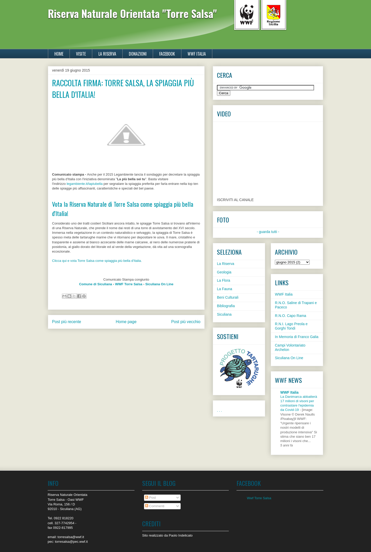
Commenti (154, 506)
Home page (126, 322)
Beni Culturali (227, 297)
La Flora (223, 280)
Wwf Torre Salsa (259, 498)
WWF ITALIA (197, 54)
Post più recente (66, 322)
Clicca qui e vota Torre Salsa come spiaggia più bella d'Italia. (97, 261)
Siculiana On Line (159, 284)
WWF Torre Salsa (128, 284)
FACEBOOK (167, 54)
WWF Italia (283, 294)
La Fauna (224, 289)
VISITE (81, 54)
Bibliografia (226, 306)
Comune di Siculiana (95, 284)
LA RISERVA (107, 54)
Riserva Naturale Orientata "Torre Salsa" (132, 13)
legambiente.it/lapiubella (85, 184)
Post (150, 497)
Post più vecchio (185, 322)
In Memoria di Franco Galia (296, 337)
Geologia (224, 272)
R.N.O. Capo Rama (290, 316)
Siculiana (224, 314)
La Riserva (225, 264)
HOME (58, 54)
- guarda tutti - (268, 232)
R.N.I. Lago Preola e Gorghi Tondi (291, 326)
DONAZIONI (138, 54)
